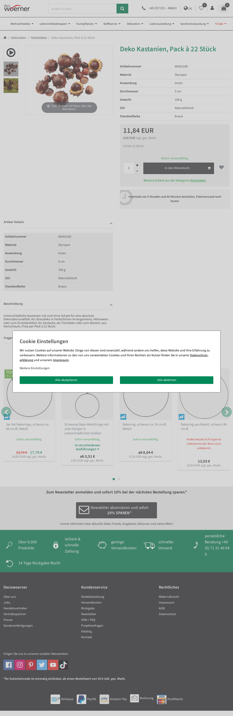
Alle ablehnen (166, 380)
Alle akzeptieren (66, 380)
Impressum (61, 360)
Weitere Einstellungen (35, 368)
